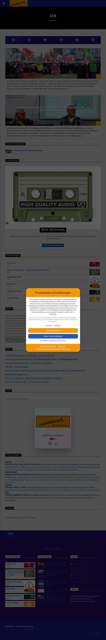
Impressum (61, 346)
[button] (53, 330)
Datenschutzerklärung (48, 346)
